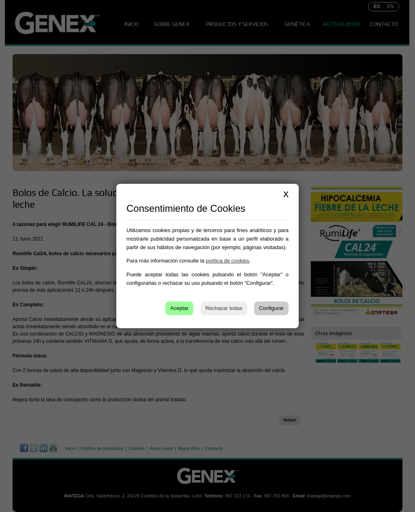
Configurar (271, 308)
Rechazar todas (223, 308)
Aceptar (179, 308)
